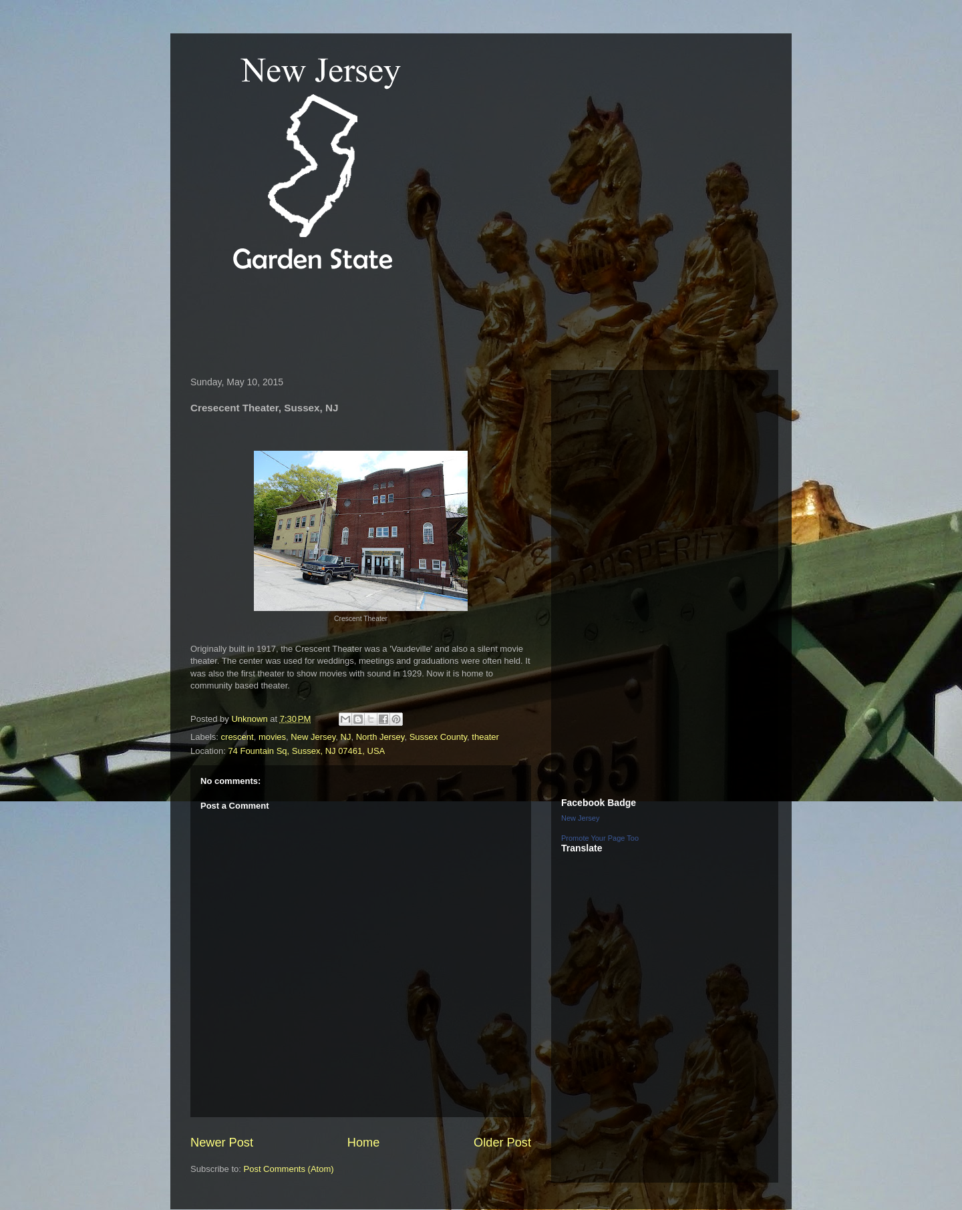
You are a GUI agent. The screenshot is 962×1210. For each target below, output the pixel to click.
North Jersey (380, 737)
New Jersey (313, 737)
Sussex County (438, 737)
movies (272, 737)
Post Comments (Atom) (289, 1169)
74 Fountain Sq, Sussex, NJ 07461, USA (306, 751)
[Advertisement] (427, 323)
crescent (237, 737)
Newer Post (221, 1142)
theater (485, 737)
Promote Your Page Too (600, 838)
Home (363, 1142)
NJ (346, 737)
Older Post (502, 1142)
